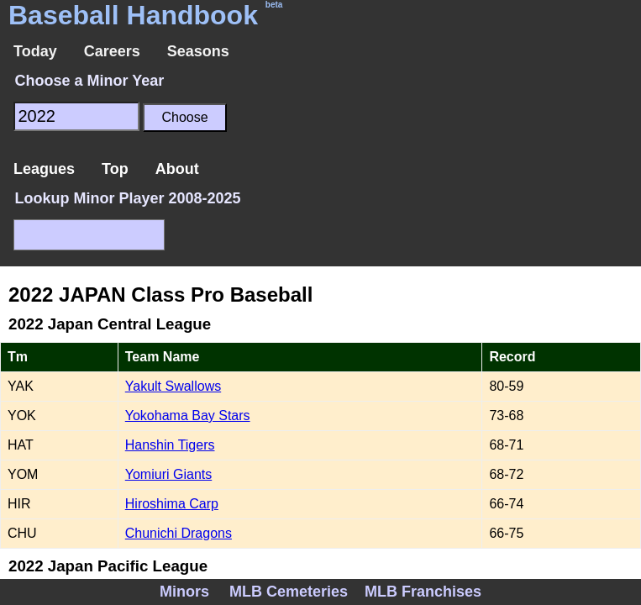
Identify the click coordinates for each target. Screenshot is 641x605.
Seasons (198, 51)
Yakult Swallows (173, 386)
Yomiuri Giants (168, 474)
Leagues (44, 168)
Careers (112, 51)
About (177, 168)
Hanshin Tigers (170, 445)
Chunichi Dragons (178, 533)
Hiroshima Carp (171, 504)
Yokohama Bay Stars (187, 415)
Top (115, 168)
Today (35, 51)
